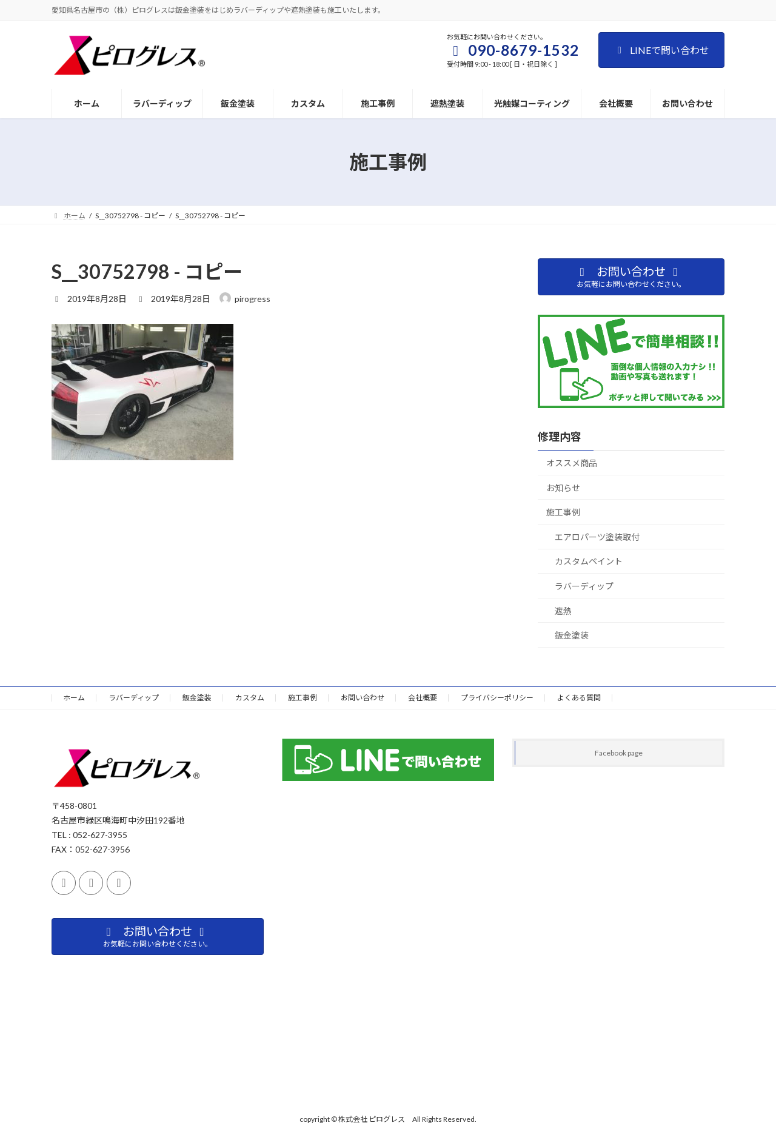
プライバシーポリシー (497, 697)
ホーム (74, 697)
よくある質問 (579, 697)
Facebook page (619, 752)
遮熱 (563, 611)
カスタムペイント (589, 561)
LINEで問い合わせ (661, 50)
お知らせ (563, 488)
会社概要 (422, 697)
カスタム (249, 697)
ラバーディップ (584, 586)
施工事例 (563, 512)
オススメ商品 (571, 463)
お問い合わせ (362, 697)
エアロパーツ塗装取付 (597, 537)
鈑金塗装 (572, 635)
